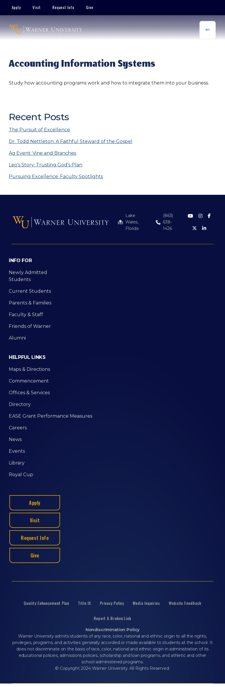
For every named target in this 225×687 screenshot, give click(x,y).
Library (17, 463)
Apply (16, 7)
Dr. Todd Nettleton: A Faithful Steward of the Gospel (70, 141)
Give (89, 7)
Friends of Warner (30, 326)
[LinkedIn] (204, 228)
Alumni (17, 338)
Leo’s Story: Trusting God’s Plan (45, 165)
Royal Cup (21, 474)
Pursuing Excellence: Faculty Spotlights (56, 176)
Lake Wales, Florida (132, 222)
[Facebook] (209, 216)
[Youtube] (190, 216)
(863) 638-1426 (168, 222)
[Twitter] (194, 228)
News (15, 439)
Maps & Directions (29, 369)
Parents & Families (30, 303)
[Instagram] (200, 216)
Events (17, 451)
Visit (37, 7)
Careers (18, 428)
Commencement (29, 381)
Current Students (30, 291)
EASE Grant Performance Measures (50, 416)
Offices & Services (29, 392)
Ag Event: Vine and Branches (42, 153)
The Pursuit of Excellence (39, 129)
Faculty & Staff (26, 314)
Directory (20, 404)
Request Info (63, 7)
